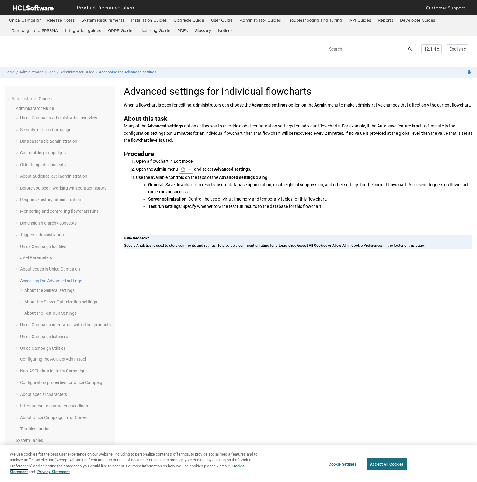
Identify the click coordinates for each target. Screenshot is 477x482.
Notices (225, 30)
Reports (385, 20)
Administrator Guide (77, 72)
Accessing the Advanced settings (127, 72)
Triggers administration (42, 234)
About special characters (43, 394)
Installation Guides (149, 20)
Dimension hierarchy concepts (48, 223)
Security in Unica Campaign (45, 129)
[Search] (410, 49)
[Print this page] (470, 72)
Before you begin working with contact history (63, 188)
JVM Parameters (36, 257)
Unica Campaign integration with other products (65, 324)
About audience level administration (53, 176)
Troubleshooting (35, 428)
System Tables (29, 440)
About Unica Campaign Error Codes (53, 417)
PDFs (182, 30)
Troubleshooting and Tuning (315, 20)
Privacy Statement (53, 475)
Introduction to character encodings (54, 405)
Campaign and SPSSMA (34, 30)
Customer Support (445, 7)
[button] (9, 98)
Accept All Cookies (387, 467)
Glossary (203, 30)
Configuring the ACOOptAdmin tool (53, 359)
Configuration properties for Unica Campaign (62, 382)
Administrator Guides (260, 20)
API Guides (360, 20)
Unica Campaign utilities (42, 348)
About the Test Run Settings (50, 313)
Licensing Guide (154, 30)
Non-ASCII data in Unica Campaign (52, 370)
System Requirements (103, 20)
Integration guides (83, 30)
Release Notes (61, 20)
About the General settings (49, 290)
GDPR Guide (120, 30)
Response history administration (50, 199)
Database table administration (48, 141)
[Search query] (370, 49)
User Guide (222, 20)
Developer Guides (417, 20)
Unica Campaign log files (43, 246)
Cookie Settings (343, 467)
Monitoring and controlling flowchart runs (59, 211)
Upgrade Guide (189, 20)
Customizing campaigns (43, 152)
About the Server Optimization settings (60, 301)
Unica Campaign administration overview (58, 117)
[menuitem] (25, 20)
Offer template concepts (43, 164)
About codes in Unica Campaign (50, 269)
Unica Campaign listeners (44, 336)
